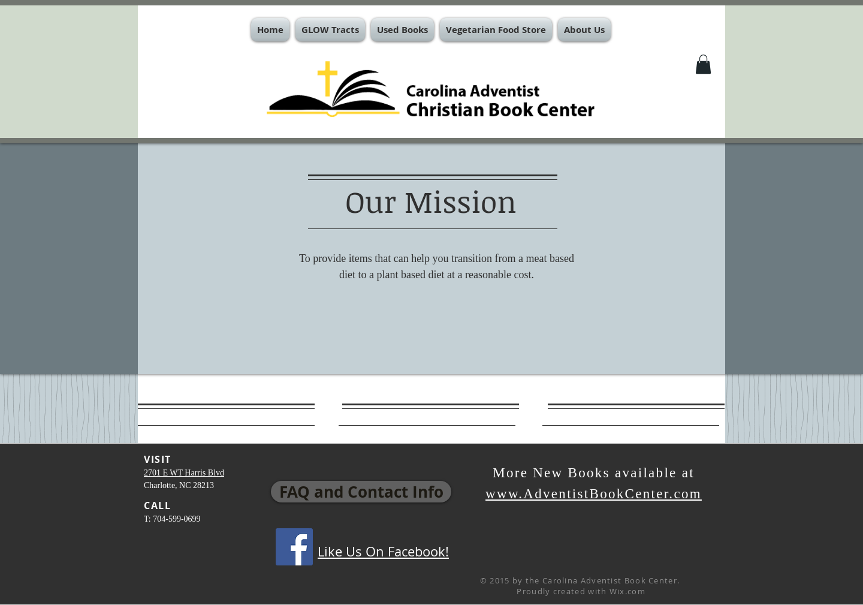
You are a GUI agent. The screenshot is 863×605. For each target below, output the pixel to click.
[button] (330, 29)
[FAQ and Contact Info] (361, 491)
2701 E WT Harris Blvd (184, 472)
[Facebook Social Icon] (294, 546)
